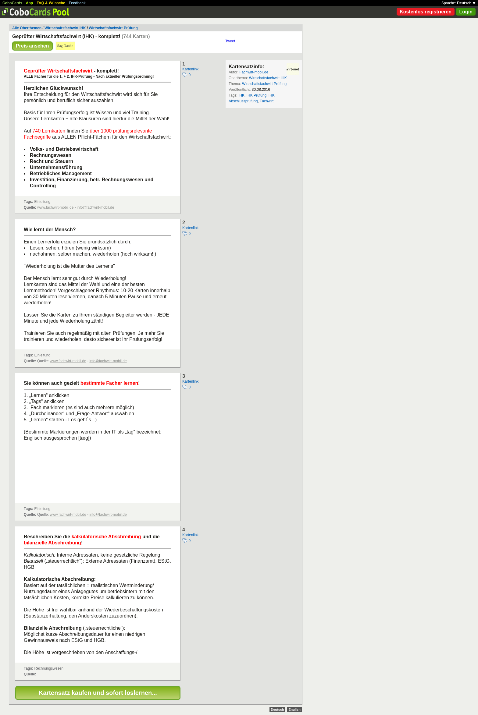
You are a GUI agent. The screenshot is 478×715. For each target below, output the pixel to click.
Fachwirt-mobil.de (253, 72)
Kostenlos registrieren (425, 11)
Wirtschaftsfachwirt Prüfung (113, 28)
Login (466, 11)
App (29, 3)
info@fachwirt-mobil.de (95, 207)
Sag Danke (65, 46)
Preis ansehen (32, 45)
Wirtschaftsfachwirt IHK (65, 28)
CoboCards (12, 3)
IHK (241, 95)
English (294, 709)
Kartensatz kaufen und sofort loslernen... (98, 692)
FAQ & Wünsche (51, 3)
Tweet (230, 41)
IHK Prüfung (256, 95)
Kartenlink (190, 69)
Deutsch (466, 3)
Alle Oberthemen (26, 28)
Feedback (77, 3)
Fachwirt (266, 101)
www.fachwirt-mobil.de (55, 207)
